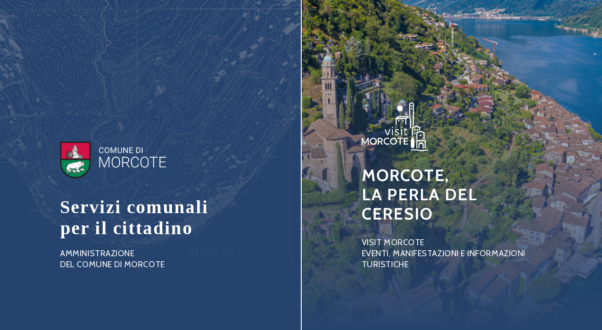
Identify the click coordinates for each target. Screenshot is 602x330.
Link (134, 201)
